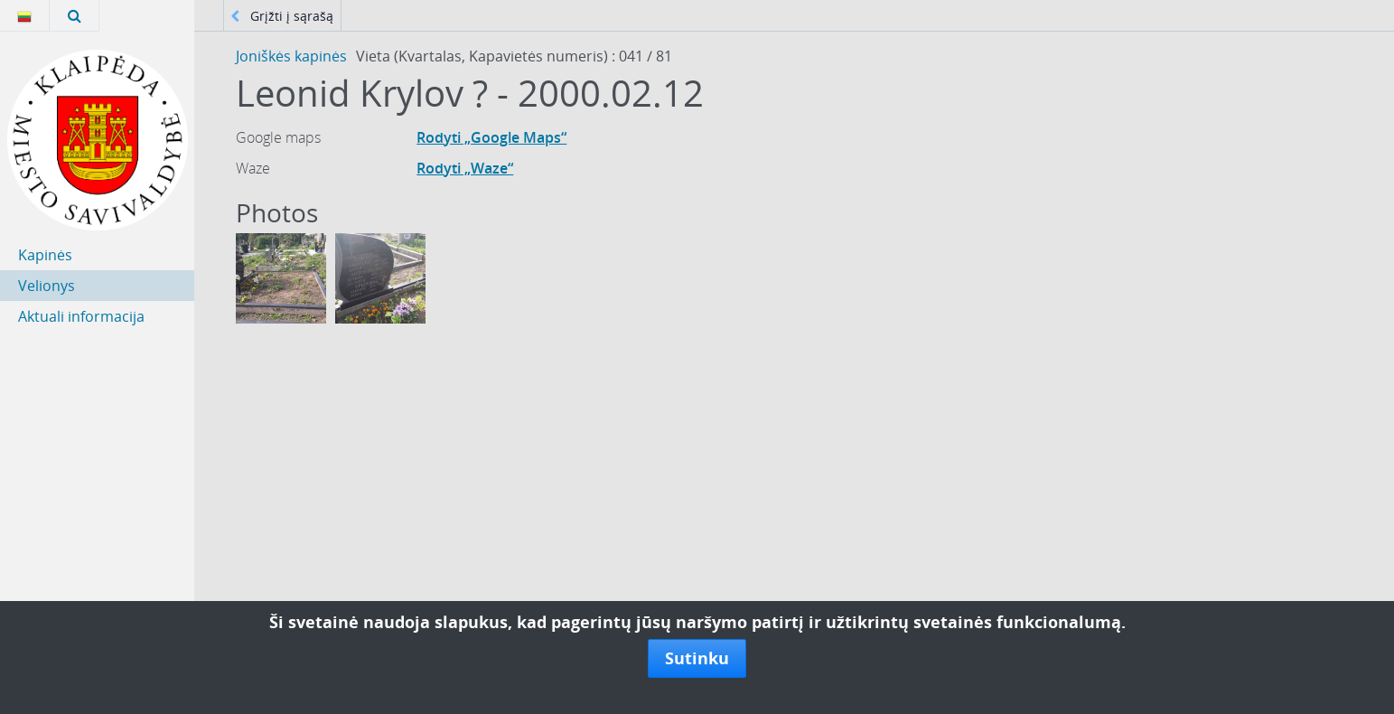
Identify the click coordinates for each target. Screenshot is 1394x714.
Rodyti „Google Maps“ (491, 137)
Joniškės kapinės (291, 56)
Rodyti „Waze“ (464, 168)
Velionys (46, 286)
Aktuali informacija (81, 316)
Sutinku (697, 658)
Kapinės (45, 255)
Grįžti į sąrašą (281, 15)
